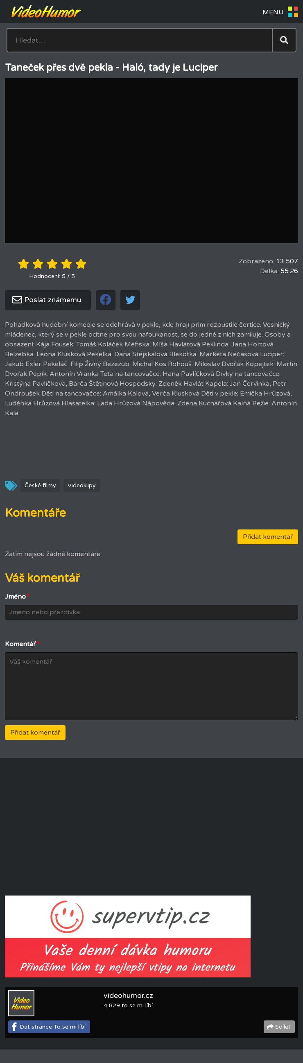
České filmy (40, 485)
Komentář (22, 644)
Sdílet (283, 1026)
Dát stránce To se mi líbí (53, 1026)
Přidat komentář (268, 537)
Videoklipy (82, 485)
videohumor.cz (128, 995)
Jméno (17, 597)
